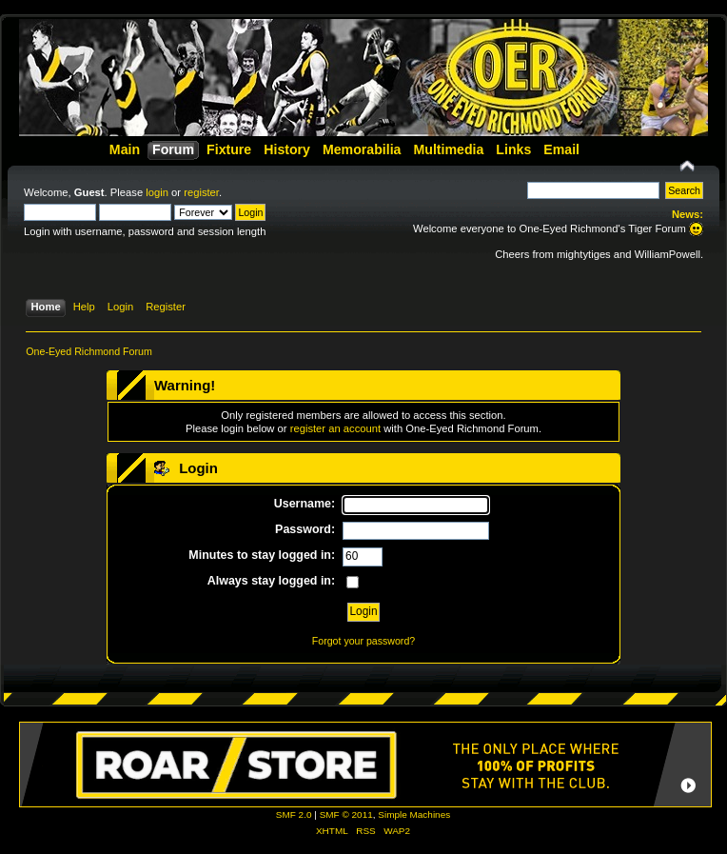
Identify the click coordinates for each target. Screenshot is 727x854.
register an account (335, 428)
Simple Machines (414, 814)
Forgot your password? (363, 640)
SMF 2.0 (294, 814)
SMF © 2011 (346, 814)
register (201, 192)
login (157, 192)
